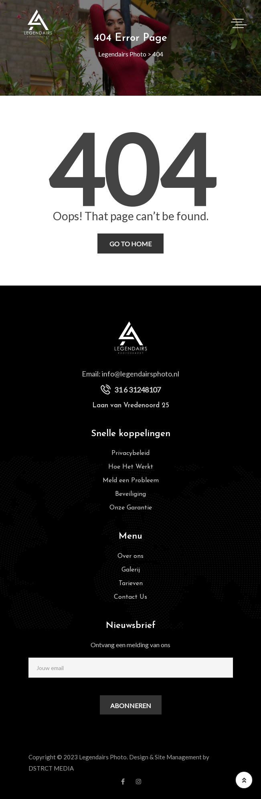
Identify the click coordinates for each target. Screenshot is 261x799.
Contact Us (130, 597)
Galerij (130, 570)
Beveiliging (130, 494)
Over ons (130, 556)
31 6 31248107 (137, 389)
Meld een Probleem (131, 480)
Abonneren (130, 705)
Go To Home (130, 244)
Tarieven (131, 583)
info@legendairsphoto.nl (140, 373)
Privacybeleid (130, 453)
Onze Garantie (130, 508)
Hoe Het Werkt (130, 467)
